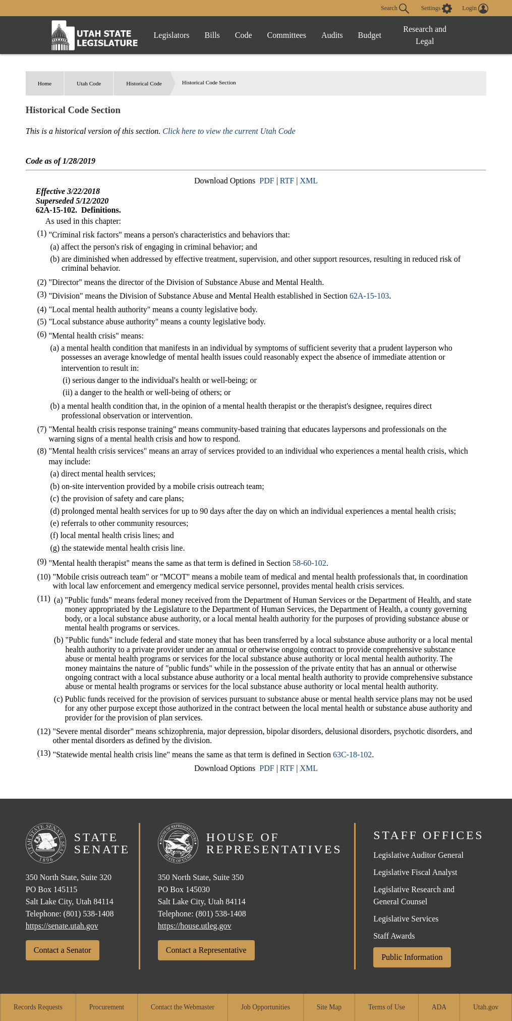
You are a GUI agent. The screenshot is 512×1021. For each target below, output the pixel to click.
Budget (369, 35)
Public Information (411, 957)
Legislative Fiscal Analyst (415, 872)
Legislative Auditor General (418, 855)
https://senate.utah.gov (62, 925)
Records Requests (38, 1007)
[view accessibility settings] (437, 9)
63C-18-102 (352, 754)
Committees (286, 35)
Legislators (172, 35)
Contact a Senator (62, 950)
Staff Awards (394, 936)
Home (44, 83)
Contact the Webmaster (182, 1007)
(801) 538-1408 (89, 913)
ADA (439, 1007)
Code (243, 35)
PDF (266, 180)
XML (309, 180)
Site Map (329, 1007)
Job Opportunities (265, 1007)
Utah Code (89, 83)
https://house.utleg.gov (195, 925)
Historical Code (144, 83)
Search (395, 9)
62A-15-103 (369, 295)
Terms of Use (386, 1007)
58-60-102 (309, 563)
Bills (212, 35)
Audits (332, 35)
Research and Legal (424, 35)
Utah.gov (485, 1007)
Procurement (106, 1007)
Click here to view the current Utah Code (228, 131)
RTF (287, 180)
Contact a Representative (206, 950)
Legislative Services (405, 918)
